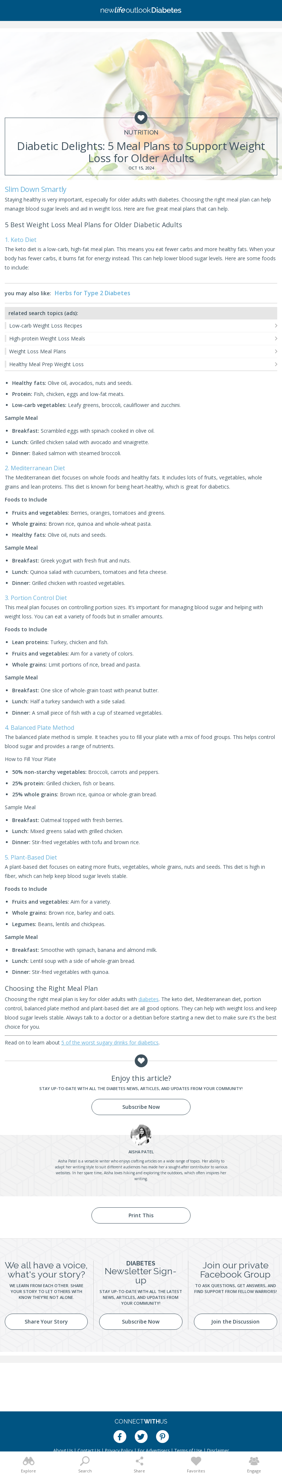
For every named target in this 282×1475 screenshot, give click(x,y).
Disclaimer (218, 1450)
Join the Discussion (235, 1321)
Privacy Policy (119, 1450)
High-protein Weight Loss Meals (47, 338)
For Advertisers (154, 1450)
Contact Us (88, 1450)
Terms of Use (188, 1450)
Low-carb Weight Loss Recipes (45, 325)
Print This (141, 1215)
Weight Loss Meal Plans (37, 351)
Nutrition (141, 132)
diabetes (148, 999)
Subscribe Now (141, 1106)
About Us (63, 1450)
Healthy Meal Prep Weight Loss (46, 364)
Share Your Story (46, 1321)
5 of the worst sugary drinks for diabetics (110, 1042)
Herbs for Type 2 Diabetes (92, 293)
